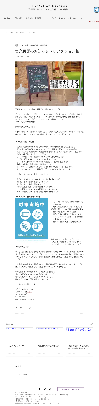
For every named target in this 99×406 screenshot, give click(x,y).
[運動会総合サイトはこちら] (70, 389)
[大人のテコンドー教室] (19, 335)
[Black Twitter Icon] (44, 389)
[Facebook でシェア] (16, 308)
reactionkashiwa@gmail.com (43, 397)
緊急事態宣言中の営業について (49, 347)
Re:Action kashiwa (49, 6)
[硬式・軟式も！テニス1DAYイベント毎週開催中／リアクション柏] (79, 335)
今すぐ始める (20, 32)
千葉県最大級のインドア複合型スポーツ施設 (47, 9)
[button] (91, 32)
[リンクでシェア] (30, 308)
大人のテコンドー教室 (16, 346)
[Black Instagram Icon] (49, 389)
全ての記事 (9, 32)
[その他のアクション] (83, 45)
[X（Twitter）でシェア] (21, 308)
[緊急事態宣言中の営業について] (49, 335)
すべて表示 (90, 324)
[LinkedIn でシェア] (25, 308)
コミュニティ (31, 32)
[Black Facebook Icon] (39, 389)
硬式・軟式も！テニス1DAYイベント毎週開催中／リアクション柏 (79, 347)
